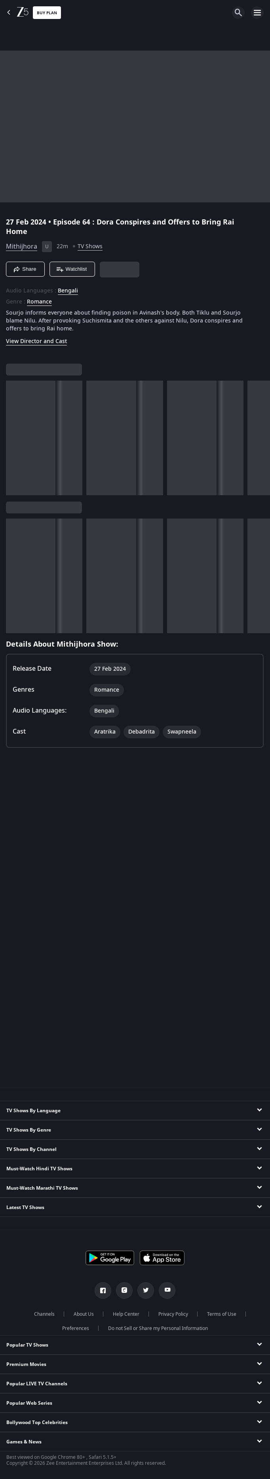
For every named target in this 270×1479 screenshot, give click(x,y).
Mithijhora (21, 246)
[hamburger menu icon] (257, 12)
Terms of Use (221, 1314)
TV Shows (90, 246)
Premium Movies (26, 1364)
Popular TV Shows (27, 1345)
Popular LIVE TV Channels (36, 1383)
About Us (84, 1314)
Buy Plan (47, 13)
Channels (44, 1314)
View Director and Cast (36, 341)
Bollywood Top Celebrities (37, 1422)
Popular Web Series (29, 1403)
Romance (39, 302)
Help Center (126, 1314)
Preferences (75, 1328)
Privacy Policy (173, 1314)
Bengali (68, 291)
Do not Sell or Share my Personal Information (158, 1328)
